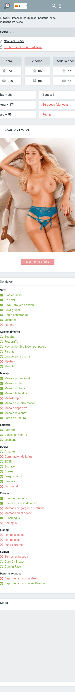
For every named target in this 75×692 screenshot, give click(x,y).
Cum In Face (13, 566)
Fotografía (11, 341)
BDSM (9, 461)
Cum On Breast (14, 561)
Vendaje (10, 481)
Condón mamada (16, 498)
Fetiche (9, 325)
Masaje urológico (16, 388)
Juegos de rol (13, 476)
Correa (9, 471)
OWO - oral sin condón (19, 305)
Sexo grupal (12, 310)
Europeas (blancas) (55, 104)
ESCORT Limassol (11, 17)
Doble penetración (17, 315)
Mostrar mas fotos (37, 261)
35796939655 (14, 41)
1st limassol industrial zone (39, 17)
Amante (10, 451)
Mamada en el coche (18, 513)
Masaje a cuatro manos (20, 403)
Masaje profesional (17, 378)
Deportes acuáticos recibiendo (25, 583)
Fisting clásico (14, 535)
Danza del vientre (16, 435)
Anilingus (11, 523)
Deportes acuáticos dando (22, 578)
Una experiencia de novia (21, 503)
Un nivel (10, 300)
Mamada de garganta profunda (24, 508)
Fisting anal (12, 540)
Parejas (9, 351)
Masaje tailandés (16, 393)
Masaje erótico (14, 383)
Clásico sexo (13, 295)
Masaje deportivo (16, 408)
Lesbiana (10, 440)
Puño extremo (14, 545)
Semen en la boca (16, 556)
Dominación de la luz (18, 456)
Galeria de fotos (17, 129)
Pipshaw (10, 361)
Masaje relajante (15, 413)
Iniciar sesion (60, 6)
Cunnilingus (12, 518)
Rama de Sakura (15, 418)
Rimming (10, 366)
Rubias (47, 114)
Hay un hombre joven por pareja (25, 346)
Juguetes (11, 320)
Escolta (10, 336)
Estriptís (10, 430)
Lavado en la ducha (17, 356)
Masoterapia (13, 398)
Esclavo (10, 466)
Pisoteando (12, 486)
